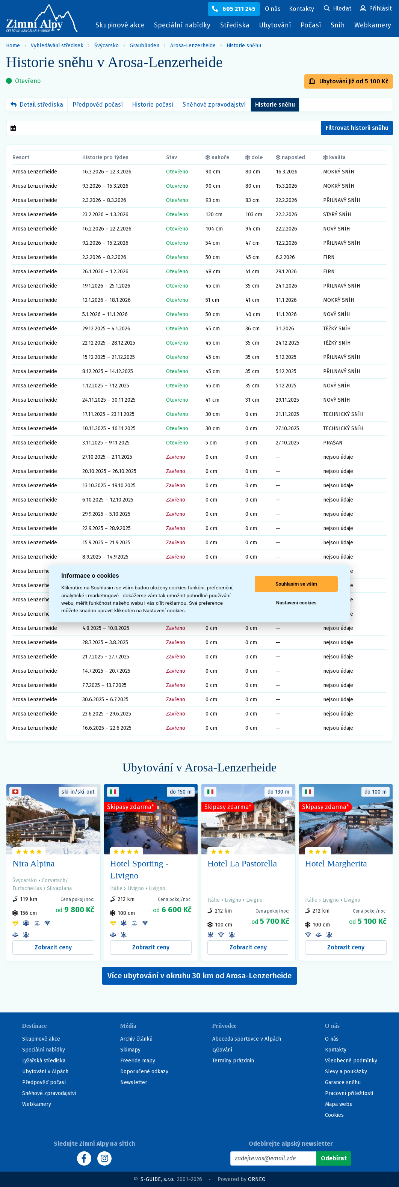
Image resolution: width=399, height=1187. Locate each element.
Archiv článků (136, 1039)
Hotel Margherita (336, 863)
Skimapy (130, 1050)
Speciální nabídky (182, 25)
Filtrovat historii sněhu (357, 127)
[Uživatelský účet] (337, 9)
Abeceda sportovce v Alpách (246, 1039)
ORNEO (257, 1179)
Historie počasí (153, 104)
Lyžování (222, 1050)
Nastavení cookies (296, 603)
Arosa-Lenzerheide (193, 45)
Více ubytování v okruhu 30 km (199, 975)
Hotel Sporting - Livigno (139, 869)
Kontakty (335, 1050)
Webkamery (372, 25)
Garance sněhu (343, 1082)
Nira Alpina (33, 863)
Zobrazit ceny (53, 947)
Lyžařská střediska (43, 1060)
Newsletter (133, 1082)
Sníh (340, 27)
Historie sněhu (244, 45)
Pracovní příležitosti (349, 1093)
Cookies (334, 1115)
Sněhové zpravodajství (214, 104)
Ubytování (277, 27)
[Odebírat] (333, 1158)
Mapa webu (338, 1104)
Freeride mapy (137, 1060)
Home (13, 45)
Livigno (135, 888)
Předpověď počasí (98, 104)
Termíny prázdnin (233, 1060)
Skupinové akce (120, 25)
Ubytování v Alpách (45, 1071)
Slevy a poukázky (346, 1071)
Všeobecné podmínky (351, 1060)
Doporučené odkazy (144, 1071)
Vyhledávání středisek (57, 45)
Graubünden (144, 45)
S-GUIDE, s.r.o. (157, 1179)
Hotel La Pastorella (242, 863)
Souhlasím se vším (296, 584)
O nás (332, 1039)
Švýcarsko (106, 45)
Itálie (116, 888)
